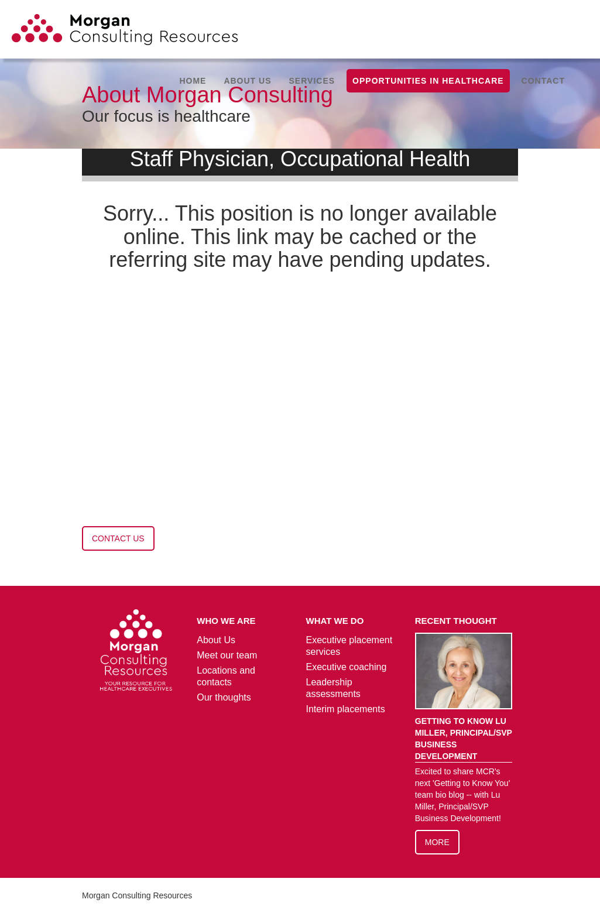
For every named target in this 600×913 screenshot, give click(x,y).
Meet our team (227, 655)
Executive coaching (346, 667)
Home (192, 80)
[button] (247, 80)
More (437, 842)
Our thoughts (224, 697)
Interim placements (345, 709)
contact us (118, 538)
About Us (216, 640)
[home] (124, 34)
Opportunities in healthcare (428, 80)
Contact (543, 80)
